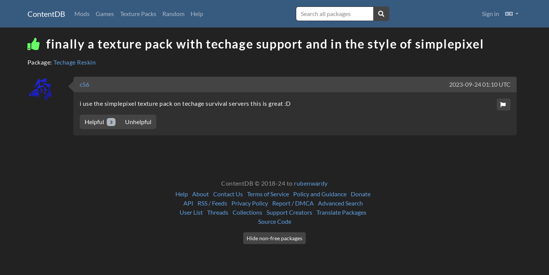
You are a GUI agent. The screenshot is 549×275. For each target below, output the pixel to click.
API (188, 203)
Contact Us (228, 193)
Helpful (100, 122)
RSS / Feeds (212, 203)
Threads (217, 212)
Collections (247, 212)
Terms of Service (268, 193)
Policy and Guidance (320, 193)
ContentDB (46, 13)
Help (197, 13)
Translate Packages (341, 212)
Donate (361, 193)
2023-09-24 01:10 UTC (479, 84)
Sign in (490, 13)
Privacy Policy (249, 203)
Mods (82, 13)
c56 (84, 84)
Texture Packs (138, 13)
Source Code (274, 221)
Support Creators (289, 212)
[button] (512, 13)
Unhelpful (138, 121)
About (200, 193)
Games (105, 13)
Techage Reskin (74, 62)
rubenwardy (311, 183)
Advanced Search (340, 203)
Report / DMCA (293, 203)
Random (173, 13)
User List (191, 212)
